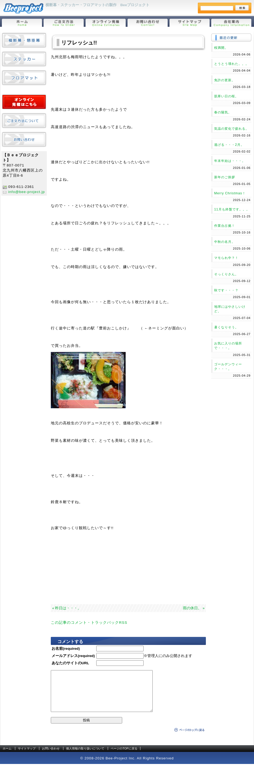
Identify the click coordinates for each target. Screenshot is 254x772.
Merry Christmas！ (230, 193)
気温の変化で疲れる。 (231, 129)
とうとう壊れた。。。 (231, 64)
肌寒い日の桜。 (226, 96)
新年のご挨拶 (224, 177)
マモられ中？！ (226, 258)
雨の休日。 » (194, 608)
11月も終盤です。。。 (232, 209)
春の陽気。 (223, 112)
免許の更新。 (224, 80)
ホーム (7, 756)
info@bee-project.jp (26, 192)
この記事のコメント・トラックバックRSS (89, 623)
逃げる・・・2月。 (229, 145)
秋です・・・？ (226, 290)
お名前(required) (66, 649)
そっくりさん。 (226, 274)
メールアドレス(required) (73, 656)
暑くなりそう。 (226, 327)
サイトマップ (27, 756)
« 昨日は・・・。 (66, 608)
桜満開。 (221, 48)
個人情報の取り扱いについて (85, 756)
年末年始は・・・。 (229, 161)
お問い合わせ (51, 756)
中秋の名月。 (224, 242)
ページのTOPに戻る (124, 756)
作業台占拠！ (224, 226)
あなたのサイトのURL (70, 663)
